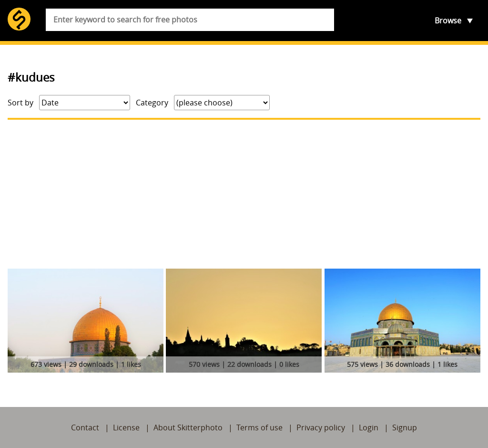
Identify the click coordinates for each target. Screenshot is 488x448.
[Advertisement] (244, 194)
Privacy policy (320, 427)
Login (368, 427)
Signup (404, 427)
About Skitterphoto (188, 427)
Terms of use (259, 427)
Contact (85, 427)
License (126, 427)
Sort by (20, 102)
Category (152, 102)
